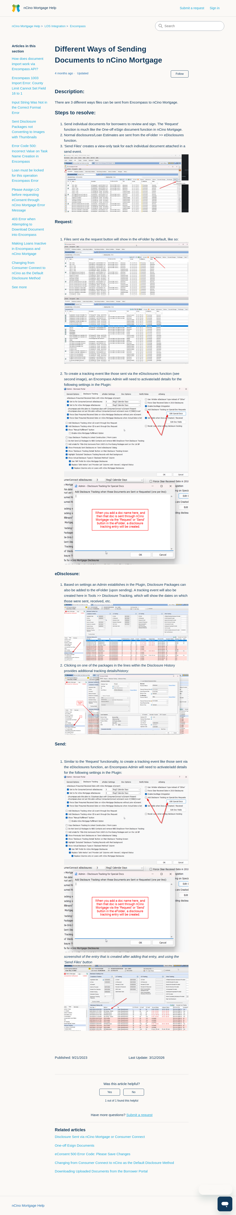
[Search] (189, 26)
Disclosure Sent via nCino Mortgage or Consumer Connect (100, 1137)
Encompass (78, 26)
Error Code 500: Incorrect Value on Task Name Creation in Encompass (29, 153)
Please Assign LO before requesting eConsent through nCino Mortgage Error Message (28, 200)
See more (19, 287)
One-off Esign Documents (74, 1145)
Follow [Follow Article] (180, 73)
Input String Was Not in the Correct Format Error (29, 107)
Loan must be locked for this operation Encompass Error (28, 175)
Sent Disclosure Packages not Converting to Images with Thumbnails (28, 129)
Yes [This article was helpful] (109, 1092)
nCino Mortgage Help (26, 26)
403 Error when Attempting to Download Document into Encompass (28, 227)
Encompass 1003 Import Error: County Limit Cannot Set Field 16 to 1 (29, 85)
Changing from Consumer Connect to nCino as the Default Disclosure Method (28, 270)
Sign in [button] (215, 8)
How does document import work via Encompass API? (27, 64)
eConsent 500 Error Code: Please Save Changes (92, 1154)
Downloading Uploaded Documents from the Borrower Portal (101, 1171)
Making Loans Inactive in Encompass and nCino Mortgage (29, 248)
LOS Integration (54, 26)
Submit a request (192, 8)
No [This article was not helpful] (133, 1092)
